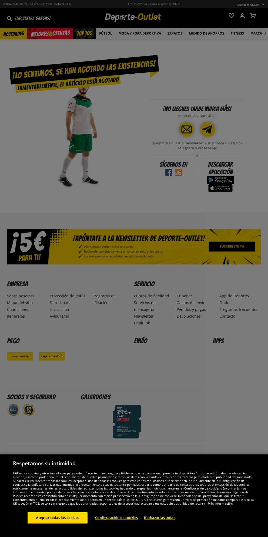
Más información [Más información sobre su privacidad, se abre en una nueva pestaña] (220, 509)
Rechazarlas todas (159, 523)
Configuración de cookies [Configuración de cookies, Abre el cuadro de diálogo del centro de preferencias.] (116, 523)
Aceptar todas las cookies (57, 523)
